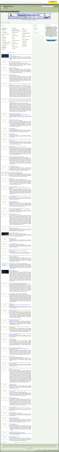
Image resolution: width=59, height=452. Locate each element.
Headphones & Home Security (14, 436)
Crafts (3, 49)
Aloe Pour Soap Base (13, 186)
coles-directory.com (29, 446)
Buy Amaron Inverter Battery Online (15, 172)
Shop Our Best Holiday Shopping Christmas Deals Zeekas (19, 208)
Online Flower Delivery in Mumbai (15, 319)
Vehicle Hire (24, 41)
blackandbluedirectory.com (26, 445)
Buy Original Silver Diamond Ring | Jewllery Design (18, 293)
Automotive (4, 32)
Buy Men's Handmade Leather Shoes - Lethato (17, 146)
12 (25, 442)
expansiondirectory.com (40, 447)
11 (24, 442)
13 (26, 442)
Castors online (11, 356)
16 (29, 442)
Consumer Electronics (4, 47)
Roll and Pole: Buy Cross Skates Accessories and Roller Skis (20, 333)
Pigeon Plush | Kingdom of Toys (15, 113)
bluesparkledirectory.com (51, 445)
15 (28, 442)
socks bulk (11, 303)
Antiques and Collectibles (4, 29)
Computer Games (5, 43)
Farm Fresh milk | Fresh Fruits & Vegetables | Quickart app (19, 362)
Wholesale (24, 46)
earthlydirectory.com (25, 447)
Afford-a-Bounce (12, 397)
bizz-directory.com (18, 445)
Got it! (52, 1)
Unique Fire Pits (12, 213)
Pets (23, 28)
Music (13, 45)
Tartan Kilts (11, 178)
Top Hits (35, 30)
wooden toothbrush (12, 384)
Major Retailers (15, 43)
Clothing (4, 40)
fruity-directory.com (48, 447)
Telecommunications (26, 36)
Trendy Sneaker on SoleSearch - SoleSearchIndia (18, 263)
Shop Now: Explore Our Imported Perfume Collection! (18, 326)
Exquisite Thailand (12, 67)
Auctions (4, 30)
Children (4, 38)
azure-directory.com (11, 445)
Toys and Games (25, 39)
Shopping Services (26, 33)
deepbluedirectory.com (4, 447)
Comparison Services (6, 42)
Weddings (24, 44)
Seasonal (24, 31)
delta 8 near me (12, 270)
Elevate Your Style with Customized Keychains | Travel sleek (20, 283)
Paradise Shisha (12, 74)
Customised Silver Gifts (13, 243)
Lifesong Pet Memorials (13, 166)
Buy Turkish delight (12, 412)
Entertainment (15, 32)
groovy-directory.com (29, 448)
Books (3, 35)
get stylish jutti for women (13, 119)
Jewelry (13, 42)
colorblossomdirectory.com (37, 446)
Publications (24, 29)
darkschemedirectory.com (46, 446)
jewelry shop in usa (12, 238)
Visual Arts (24, 42)
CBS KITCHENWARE (13, 201)
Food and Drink (15, 35)
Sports (23, 34)
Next (31, 442)
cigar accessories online (13, 232)
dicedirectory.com (11, 447)
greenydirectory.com (54, 447)
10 (23, 442)
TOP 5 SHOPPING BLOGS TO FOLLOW (16, 156)
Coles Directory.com (3, 22)
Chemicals (4, 37)
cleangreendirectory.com (22, 446)
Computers (4, 45)
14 (27, 442)
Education (14, 28)
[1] (17, 442)
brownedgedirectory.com (6, 446)
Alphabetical (12, 52)
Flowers (13, 34)
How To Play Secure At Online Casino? (16, 347)
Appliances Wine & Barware (14, 417)
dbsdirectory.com (54, 446)
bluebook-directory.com (43, 445)
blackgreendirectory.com (34, 445)
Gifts (13, 37)
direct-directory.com (18, 447)
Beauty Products (5, 34)
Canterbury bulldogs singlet (14, 431)
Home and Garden (15, 40)
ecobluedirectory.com (32, 447)
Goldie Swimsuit (12, 128)
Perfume (14, 48)
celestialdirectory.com (13, 446)
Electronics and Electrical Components (16, 30)
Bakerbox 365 (11, 133)
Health (13, 38)
